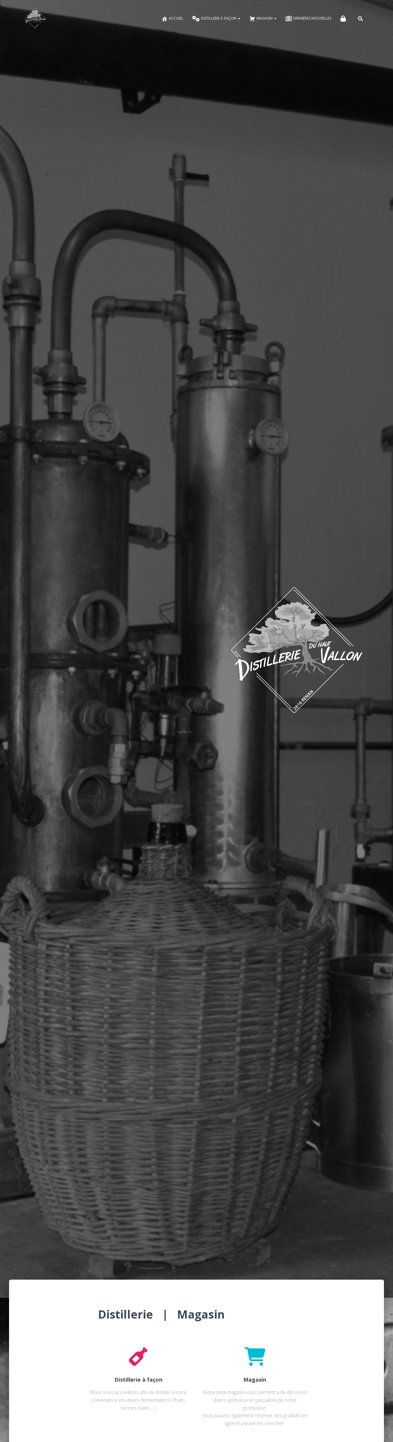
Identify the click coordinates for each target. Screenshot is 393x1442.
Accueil (172, 19)
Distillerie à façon (216, 19)
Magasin (262, 19)
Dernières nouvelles (308, 19)
